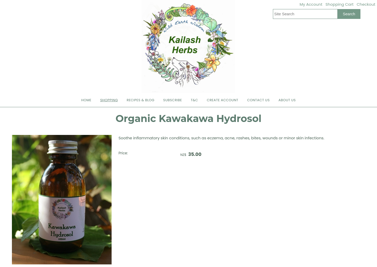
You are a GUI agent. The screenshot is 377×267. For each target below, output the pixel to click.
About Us (287, 100)
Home (86, 100)
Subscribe (172, 100)
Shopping (109, 100)
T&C (194, 100)
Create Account (222, 100)
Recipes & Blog (140, 100)
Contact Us (258, 100)
